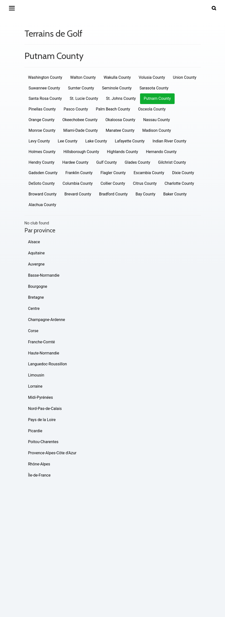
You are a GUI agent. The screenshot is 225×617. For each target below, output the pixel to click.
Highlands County (122, 151)
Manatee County (120, 130)
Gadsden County (43, 172)
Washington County (45, 77)
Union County (184, 77)
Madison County (156, 130)
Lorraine (35, 386)
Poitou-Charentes (43, 441)
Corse (33, 330)
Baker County (175, 194)
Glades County (137, 162)
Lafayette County (129, 141)
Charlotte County (179, 183)
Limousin (36, 375)
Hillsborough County (81, 151)
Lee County (68, 141)
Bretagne (36, 297)
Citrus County (145, 183)
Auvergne (36, 264)
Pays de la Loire (42, 419)
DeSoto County (42, 183)
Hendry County (42, 162)
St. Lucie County (84, 98)
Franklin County (79, 172)
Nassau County (156, 119)
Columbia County (77, 183)
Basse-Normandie (44, 275)
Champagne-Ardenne (46, 319)
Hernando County (161, 151)
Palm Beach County (113, 109)
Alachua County (42, 204)
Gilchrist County (172, 162)
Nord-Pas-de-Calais (45, 408)
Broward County (43, 194)
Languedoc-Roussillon (47, 364)
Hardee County (75, 162)
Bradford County (113, 194)
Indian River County (169, 141)
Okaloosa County (120, 119)
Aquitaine (36, 253)
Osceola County (152, 109)
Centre (34, 308)
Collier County (113, 183)
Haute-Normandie (43, 353)
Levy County (39, 141)
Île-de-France (39, 475)
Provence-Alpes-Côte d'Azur (52, 453)
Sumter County (81, 88)
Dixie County (183, 172)
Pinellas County (42, 109)
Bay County (145, 194)
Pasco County (76, 109)
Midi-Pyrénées (40, 397)
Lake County (96, 141)
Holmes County (42, 151)
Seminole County (117, 88)
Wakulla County (117, 77)
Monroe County (42, 130)
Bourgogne (37, 286)
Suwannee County (44, 88)
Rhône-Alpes (39, 464)
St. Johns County (121, 98)
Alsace (34, 242)
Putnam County (157, 98)
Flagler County (113, 172)
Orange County (42, 119)
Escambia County (149, 172)
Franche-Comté (41, 342)
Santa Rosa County (45, 98)
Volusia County (152, 77)
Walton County (83, 77)
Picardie (35, 431)
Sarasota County (154, 88)
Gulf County (106, 162)
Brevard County (77, 194)
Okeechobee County (80, 119)
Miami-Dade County (80, 130)
